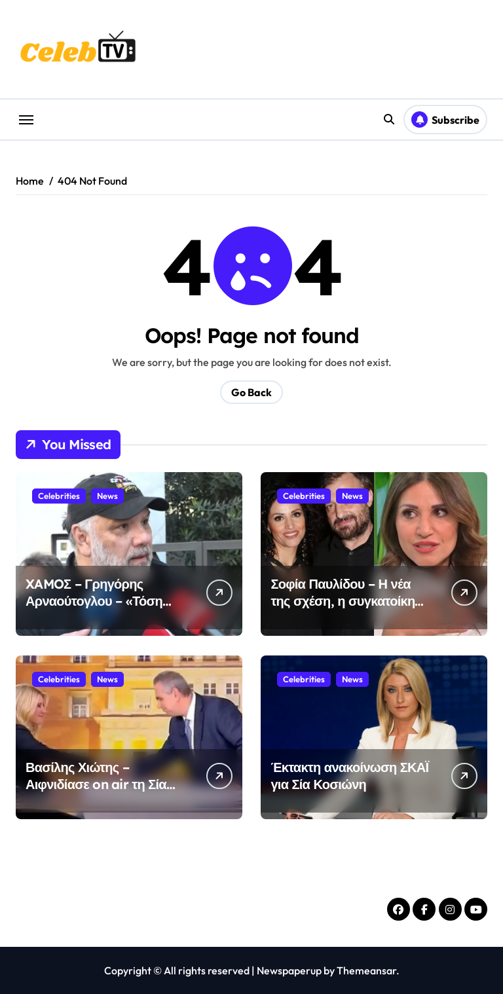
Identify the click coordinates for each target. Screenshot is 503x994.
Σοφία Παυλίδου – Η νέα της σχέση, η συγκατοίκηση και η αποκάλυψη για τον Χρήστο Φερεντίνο (350, 609)
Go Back (251, 392)
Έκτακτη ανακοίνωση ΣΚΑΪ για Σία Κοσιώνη (349, 775)
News (107, 495)
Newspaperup (289, 970)
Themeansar (366, 970)
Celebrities (59, 495)
